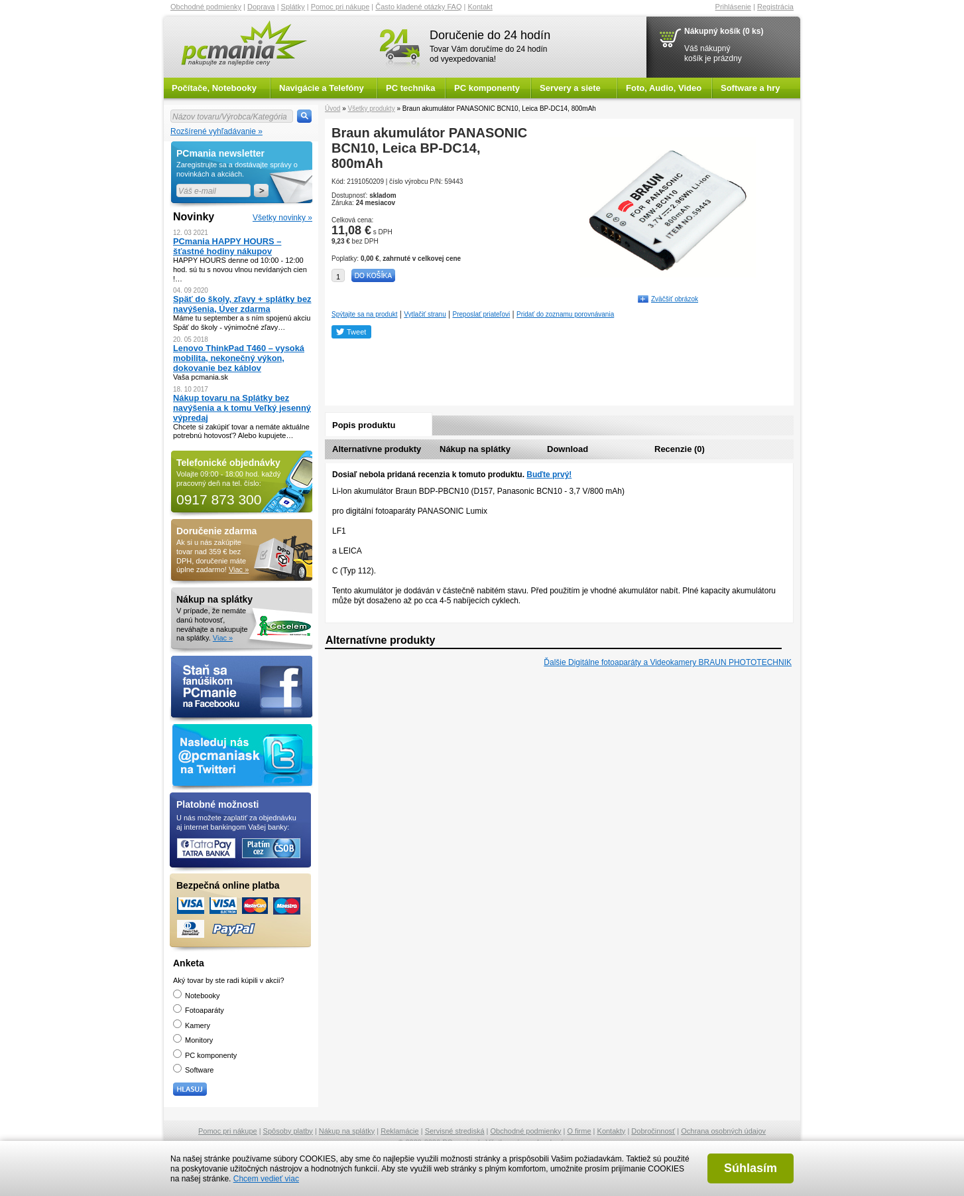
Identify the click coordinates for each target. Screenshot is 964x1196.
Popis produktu (363, 425)
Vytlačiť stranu (425, 314)
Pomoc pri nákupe (340, 7)
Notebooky (196, 996)
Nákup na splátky (475, 449)
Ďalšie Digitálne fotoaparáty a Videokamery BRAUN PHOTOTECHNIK (668, 662)
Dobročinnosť (653, 1131)
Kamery (191, 1025)
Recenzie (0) (679, 449)
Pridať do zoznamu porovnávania (565, 314)
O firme (579, 1131)
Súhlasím (750, 1168)
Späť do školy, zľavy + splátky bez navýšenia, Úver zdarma (242, 304)
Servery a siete (570, 88)
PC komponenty (487, 88)
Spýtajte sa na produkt (364, 314)
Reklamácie (399, 1131)
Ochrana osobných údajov (723, 1131)
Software (193, 1070)
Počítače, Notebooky (214, 88)
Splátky (293, 7)
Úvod (332, 108)
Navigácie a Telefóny (321, 88)
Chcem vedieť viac (266, 1178)
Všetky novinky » (282, 217)
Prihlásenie (733, 7)
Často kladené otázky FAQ (418, 7)
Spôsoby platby (288, 1131)
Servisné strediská (455, 1131)
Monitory (193, 1040)
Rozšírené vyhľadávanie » (216, 131)
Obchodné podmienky (205, 7)
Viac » (239, 569)
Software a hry (750, 88)
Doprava (261, 7)
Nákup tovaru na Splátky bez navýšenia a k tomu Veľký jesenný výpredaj (242, 408)
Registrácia (775, 7)
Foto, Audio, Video (663, 88)
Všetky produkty (370, 108)
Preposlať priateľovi (482, 314)
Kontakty (611, 1131)
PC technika (410, 88)
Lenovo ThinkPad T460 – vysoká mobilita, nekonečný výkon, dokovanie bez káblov (238, 358)
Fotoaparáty (198, 1010)
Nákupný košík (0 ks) (723, 31)
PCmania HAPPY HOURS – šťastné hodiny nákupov (227, 246)
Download (567, 449)
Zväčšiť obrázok (674, 299)
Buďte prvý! (549, 474)
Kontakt (480, 7)
